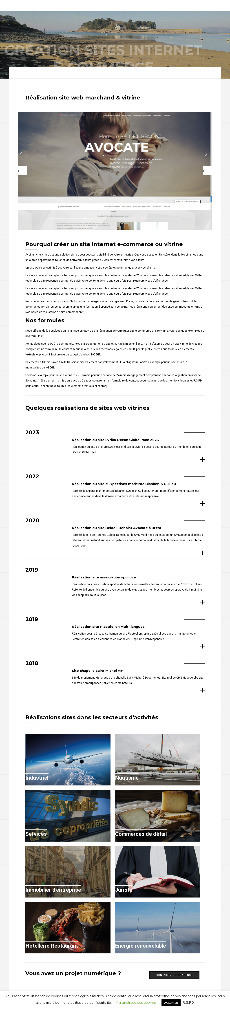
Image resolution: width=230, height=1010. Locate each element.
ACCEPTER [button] (171, 1002)
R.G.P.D (188, 1003)
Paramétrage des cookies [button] (136, 1003)
